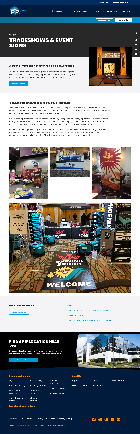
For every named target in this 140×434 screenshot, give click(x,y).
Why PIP (74, 380)
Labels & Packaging (34, 399)
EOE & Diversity (50, 419)
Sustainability (118, 380)
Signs (13, 35)
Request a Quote (105, 20)
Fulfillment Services (58, 388)
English (101, 3)
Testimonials (97, 385)
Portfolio (98, 11)
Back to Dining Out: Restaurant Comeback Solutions (87, 310)
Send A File (123, 20)
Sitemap (69, 419)
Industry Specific (57, 393)
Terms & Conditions (26, 419)
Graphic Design (36, 380)
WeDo (69, 305)
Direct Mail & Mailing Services (16, 391)
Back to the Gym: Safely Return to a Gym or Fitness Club (89, 320)
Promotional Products (55, 381)
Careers (95, 380)
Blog (108, 3)
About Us (111, 11)
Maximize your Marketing (77, 315)
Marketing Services (38, 385)
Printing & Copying (17, 385)
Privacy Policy (13, 419)
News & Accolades (79, 385)
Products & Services (79, 11)
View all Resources (19, 312)
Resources (125, 11)
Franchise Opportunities (120, 3)
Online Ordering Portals (16, 399)
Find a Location (58, 11)
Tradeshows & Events (36, 391)
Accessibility (39, 419)
